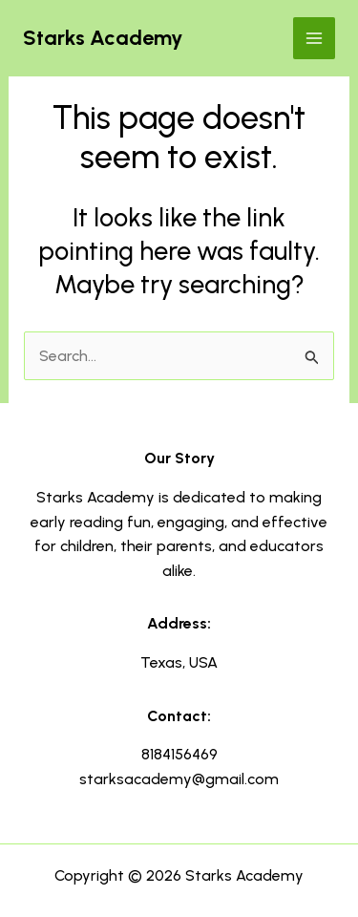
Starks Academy (103, 38)
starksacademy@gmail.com (179, 779)
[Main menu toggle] (314, 38)
